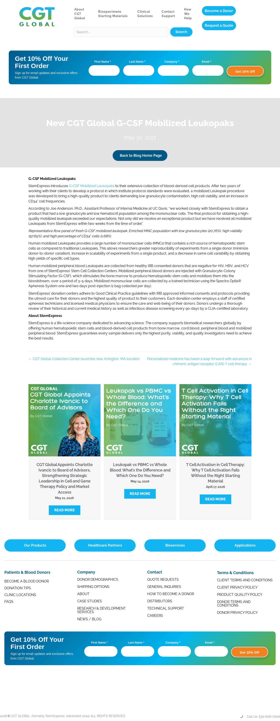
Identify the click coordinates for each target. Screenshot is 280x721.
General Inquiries (164, 587)
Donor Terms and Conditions (233, 603)
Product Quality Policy (239, 595)
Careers (155, 616)
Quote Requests (163, 579)
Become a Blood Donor (26, 581)
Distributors (159, 601)
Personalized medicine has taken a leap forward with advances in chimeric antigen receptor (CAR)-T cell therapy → (199, 361)
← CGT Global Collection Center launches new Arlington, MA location (84, 359)
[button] (64, 510)
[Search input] (121, 32)
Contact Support (168, 14)
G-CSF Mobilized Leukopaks (91, 186)
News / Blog (89, 619)
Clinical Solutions (145, 14)
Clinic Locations (20, 595)
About (83, 594)
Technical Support (165, 608)
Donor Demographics (97, 579)
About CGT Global (79, 14)
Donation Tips (17, 588)
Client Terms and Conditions (245, 580)
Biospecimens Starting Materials (113, 14)
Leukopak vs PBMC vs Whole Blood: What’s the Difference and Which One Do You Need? (140, 470)
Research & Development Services (101, 610)
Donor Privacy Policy (237, 612)
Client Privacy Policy (237, 587)
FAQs (8, 602)
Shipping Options (93, 587)
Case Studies (89, 601)
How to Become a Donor (170, 594)
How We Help (188, 14)
